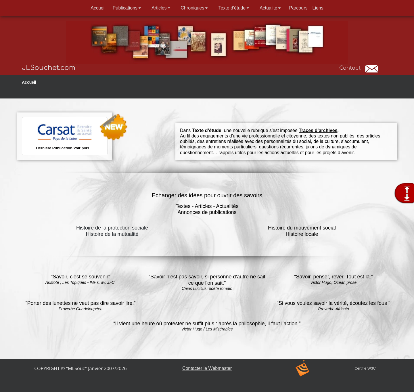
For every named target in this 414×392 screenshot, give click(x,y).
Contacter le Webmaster (207, 368)
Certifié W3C (365, 368)
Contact (350, 68)
